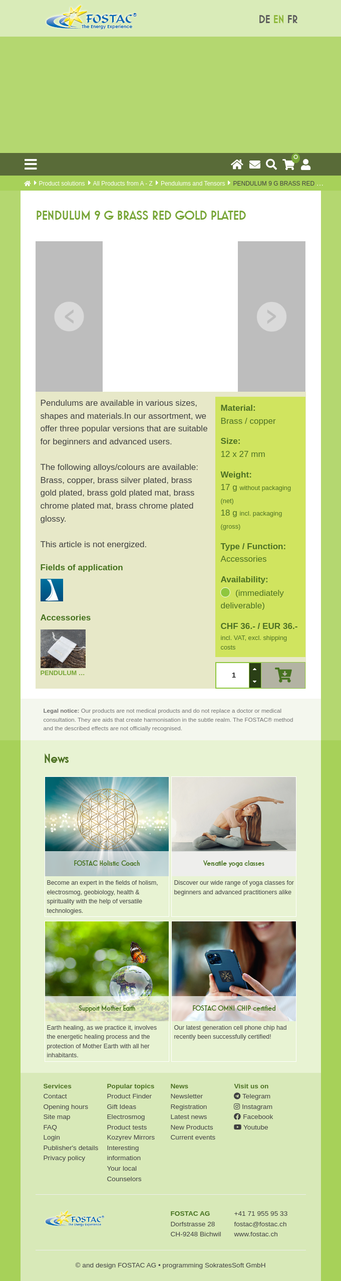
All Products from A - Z (123, 183)
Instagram (253, 1106)
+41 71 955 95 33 (260, 1213)
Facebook (253, 1116)
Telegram (252, 1096)
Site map (57, 1116)
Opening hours (66, 1106)
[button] (255, 669)
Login (52, 1137)
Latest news (188, 1116)
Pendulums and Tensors (193, 183)
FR (292, 20)
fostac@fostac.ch (260, 1224)
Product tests (127, 1127)
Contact (55, 1096)
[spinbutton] (233, 675)
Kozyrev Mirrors (131, 1137)
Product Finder (129, 1096)
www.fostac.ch (255, 1234)
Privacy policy (65, 1158)
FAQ (50, 1127)
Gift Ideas (121, 1106)
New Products (191, 1127)
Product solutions (62, 183)
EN (278, 20)
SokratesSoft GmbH (235, 1265)
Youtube (251, 1127)
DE (264, 20)
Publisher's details (71, 1148)
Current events (192, 1137)
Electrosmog (126, 1116)
